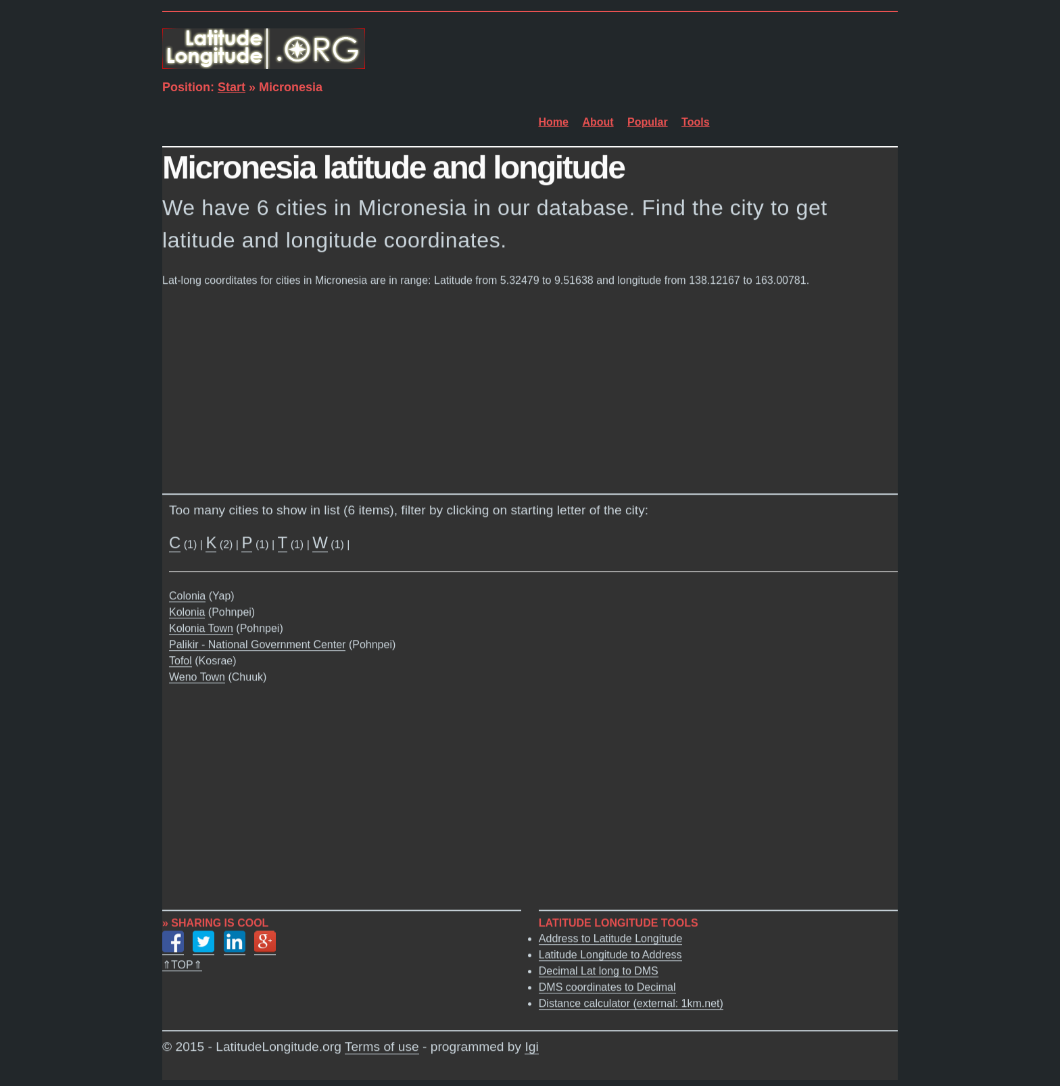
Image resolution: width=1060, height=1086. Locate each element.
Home (554, 122)
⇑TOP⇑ (182, 964)
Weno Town (197, 677)
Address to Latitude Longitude (611, 938)
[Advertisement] (530, 387)
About (597, 122)
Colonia (187, 596)
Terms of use (382, 1047)
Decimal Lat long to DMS (598, 971)
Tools (695, 122)
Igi (531, 1047)
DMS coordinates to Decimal (607, 987)
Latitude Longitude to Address (610, 954)
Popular (647, 122)
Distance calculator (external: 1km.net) (631, 1003)
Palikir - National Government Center (257, 645)
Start (231, 87)
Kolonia (187, 612)
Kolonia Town (201, 629)
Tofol (180, 661)
